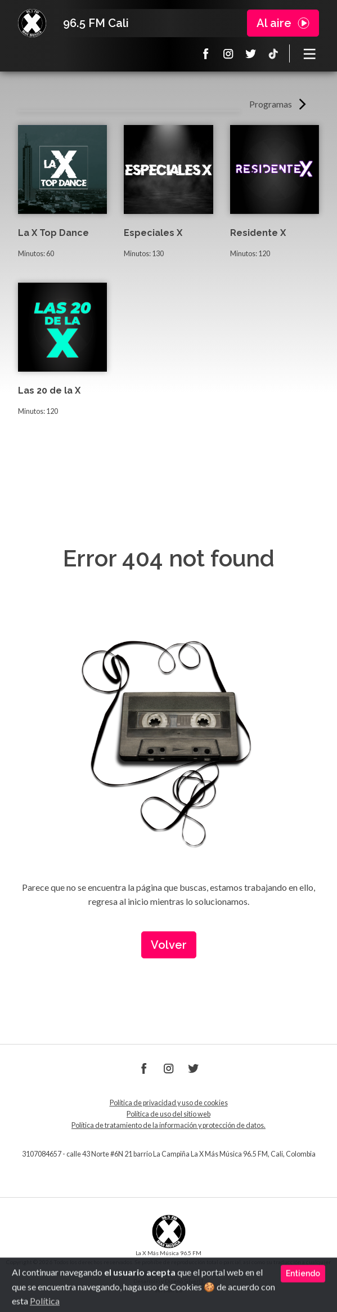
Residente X (258, 232)
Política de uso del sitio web (168, 1114)
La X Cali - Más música (32, 23)
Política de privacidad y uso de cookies (169, 1103)
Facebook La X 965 (206, 53)
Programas (270, 104)
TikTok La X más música (273, 53)
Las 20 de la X (49, 390)
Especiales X (153, 232)
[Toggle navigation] (310, 53)
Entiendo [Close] (303, 1297)
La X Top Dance (53, 232)
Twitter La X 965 (251, 53)
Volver (169, 945)
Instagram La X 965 (228, 53)
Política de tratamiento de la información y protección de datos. (168, 1125)
